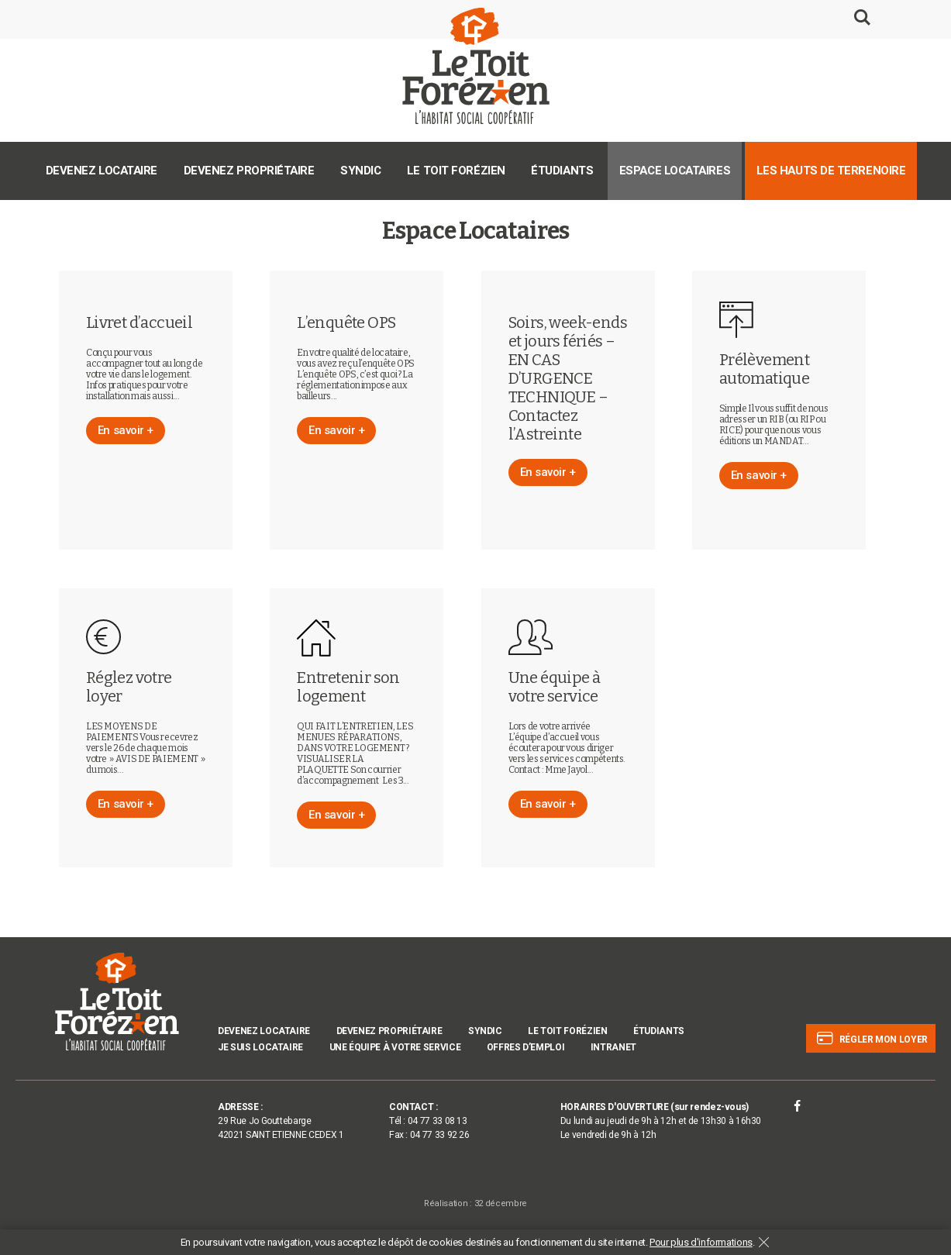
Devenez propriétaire (249, 170)
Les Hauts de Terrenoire (831, 170)
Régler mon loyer (871, 1038)
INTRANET (613, 1047)
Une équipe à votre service (395, 1047)
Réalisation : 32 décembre (475, 1203)
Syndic (360, 170)
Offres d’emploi (526, 1047)
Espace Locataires (674, 170)
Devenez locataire (101, 170)
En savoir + (125, 430)
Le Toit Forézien (456, 170)
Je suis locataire (260, 1047)
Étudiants (562, 170)
